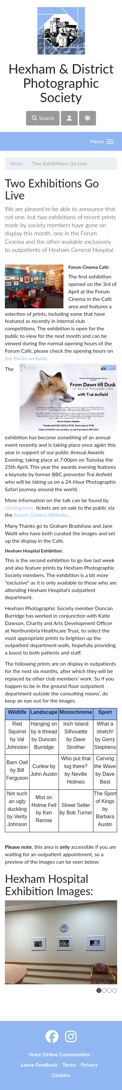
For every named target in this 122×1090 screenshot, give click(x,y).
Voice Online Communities (59, 1054)
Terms (69, 1064)
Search (42, 118)
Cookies (61, 1075)
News (16, 163)
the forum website (26, 358)
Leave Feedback (39, 1064)
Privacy (89, 1064)
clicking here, (19, 507)
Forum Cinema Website (40, 515)
